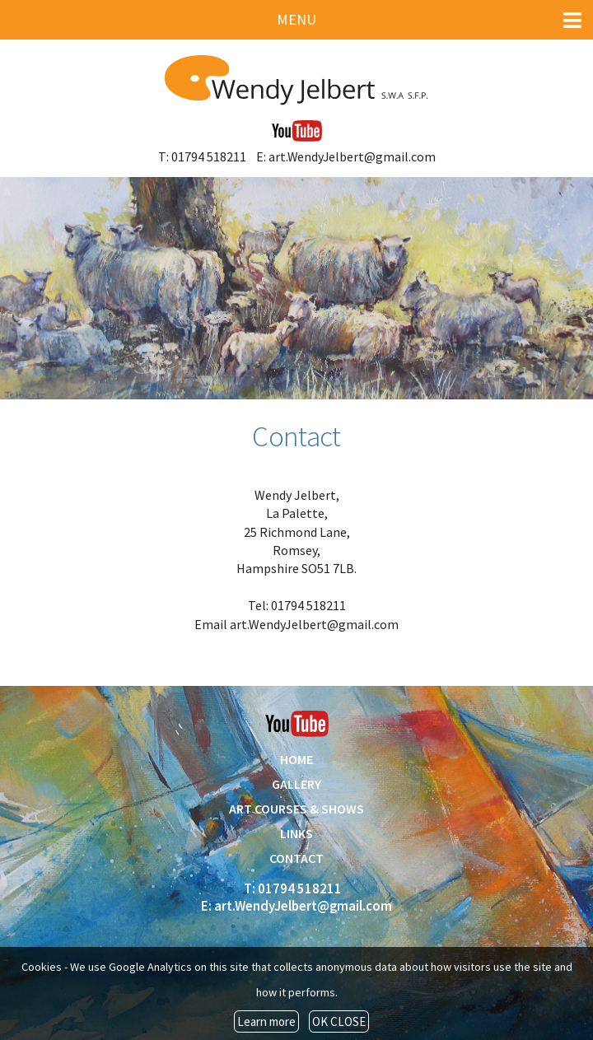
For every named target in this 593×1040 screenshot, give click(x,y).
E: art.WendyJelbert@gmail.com (346, 156)
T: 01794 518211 (202, 156)
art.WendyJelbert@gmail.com (314, 624)
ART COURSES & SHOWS (296, 808)
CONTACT (296, 858)
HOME (296, 759)
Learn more (266, 1021)
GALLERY (296, 784)
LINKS (296, 833)
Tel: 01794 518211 (297, 605)
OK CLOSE (339, 1021)
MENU (429, 20)
